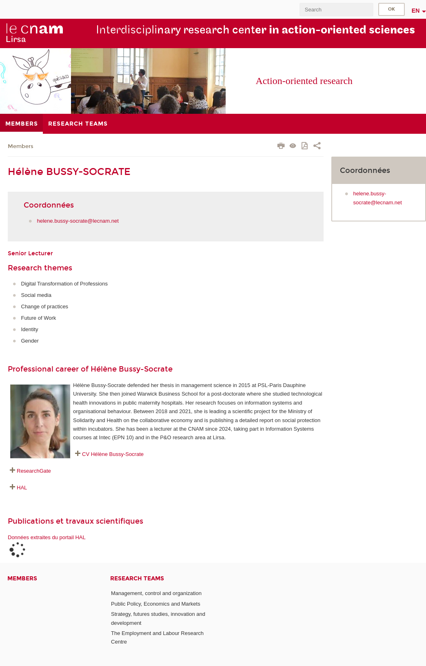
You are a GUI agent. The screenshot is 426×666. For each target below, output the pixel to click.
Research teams (137, 578)
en (416, 10)
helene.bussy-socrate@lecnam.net (78, 221)
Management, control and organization (156, 593)
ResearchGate (34, 471)
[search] (336, 9)
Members (20, 146)
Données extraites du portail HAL (47, 537)
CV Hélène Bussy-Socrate (113, 454)
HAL (22, 488)
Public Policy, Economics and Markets (155, 604)
